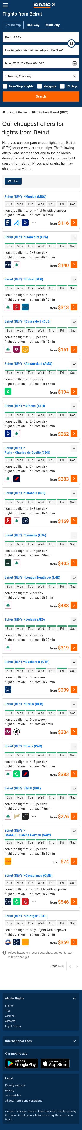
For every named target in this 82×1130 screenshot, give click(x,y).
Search (41, 96)
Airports (10, 1020)
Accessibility (13, 1095)
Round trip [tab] (13, 25)
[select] (74, 222)
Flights (9, 1005)
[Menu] (5, 5)
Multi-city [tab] (53, 25)
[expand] (33, 222)
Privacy (9, 1090)
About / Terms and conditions (23, 1100)
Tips (8, 1010)
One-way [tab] (33, 25)
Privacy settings (15, 1085)
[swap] (71, 43)
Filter (14, 181)
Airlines (9, 1015)
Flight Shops (13, 1026)
